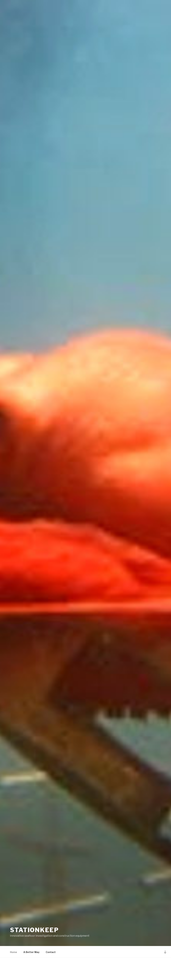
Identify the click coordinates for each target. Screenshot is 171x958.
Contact (51, 952)
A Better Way (31, 952)
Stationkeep (34, 930)
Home (13, 952)
